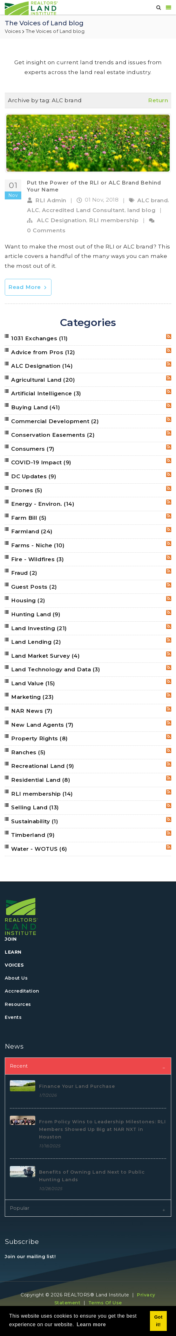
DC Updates (33, 476)
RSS (168, 336)
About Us (16, 978)
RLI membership (114, 220)
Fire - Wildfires (37, 559)
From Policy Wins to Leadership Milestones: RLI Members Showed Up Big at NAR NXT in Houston (102, 1129)
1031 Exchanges (39, 338)
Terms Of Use (105, 1303)
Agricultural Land (43, 380)
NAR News (31, 711)
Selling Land (35, 807)
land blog (141, 210)
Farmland (32, 531)
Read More (28, 287)
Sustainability (34, 821)
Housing (28, 600)
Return (158, 100)
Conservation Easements (53, 435)
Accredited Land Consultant (83, 210)
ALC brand (152, 200)
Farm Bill (29, 518)
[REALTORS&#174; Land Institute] (31, 7)
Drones (26, 490)
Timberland (33, 835)
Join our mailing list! (30, 1256)
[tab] (88, 1065)
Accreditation (22, 991)
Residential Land (40, 780)
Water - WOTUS (39, 849)
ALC (33, 210)
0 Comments (46, 230)
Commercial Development (55, 421)
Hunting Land (35, 614)
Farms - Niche (37, 545)
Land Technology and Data (55, 669)
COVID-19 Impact (41, 462)
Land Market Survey (45, 656)
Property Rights (39, 738)
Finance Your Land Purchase (77, 1086)
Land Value (33, 683)
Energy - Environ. (42, 504)
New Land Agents (42, 725)
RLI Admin (50, 200)
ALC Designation (61, 220)
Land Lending (36, 642)
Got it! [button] (158, 1320)
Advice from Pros (43, 352)
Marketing (32, 697)
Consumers (33, 449)
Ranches (28, 752)
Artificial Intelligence (46, 393)
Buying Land (35, 407)
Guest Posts (34, 587)
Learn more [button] (91, 1324)
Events (13, 1017)
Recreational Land (42, 766)
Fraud (24, 573)
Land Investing (39, 628)
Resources (18, 1004)
